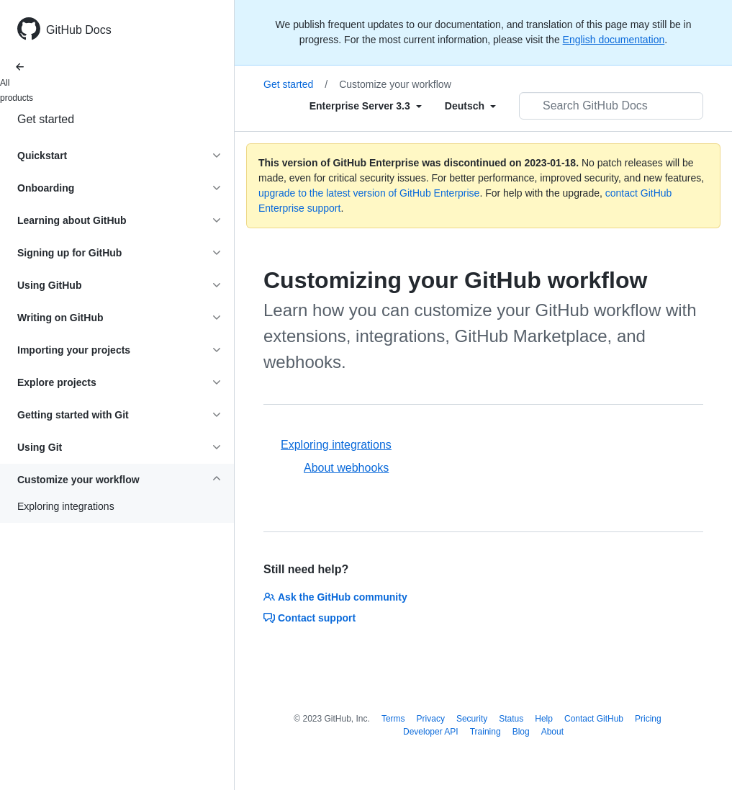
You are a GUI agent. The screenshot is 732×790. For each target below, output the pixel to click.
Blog (521, 732)
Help (544, 719)
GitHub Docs (79, 30)
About (552, 732)
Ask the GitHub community (335, 597)
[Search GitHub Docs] (611, 106)
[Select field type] (365, 105)
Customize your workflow (395, 84)
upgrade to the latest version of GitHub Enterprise (368, 193)
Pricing (648, 719)
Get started (45, 119)
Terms (393, 719)
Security (471, 719)
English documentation (614, 39)
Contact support (309, 618)
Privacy (431, 719)
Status (511, 719)
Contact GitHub (593, 719)
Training (485, 732)
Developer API (430, 732)
